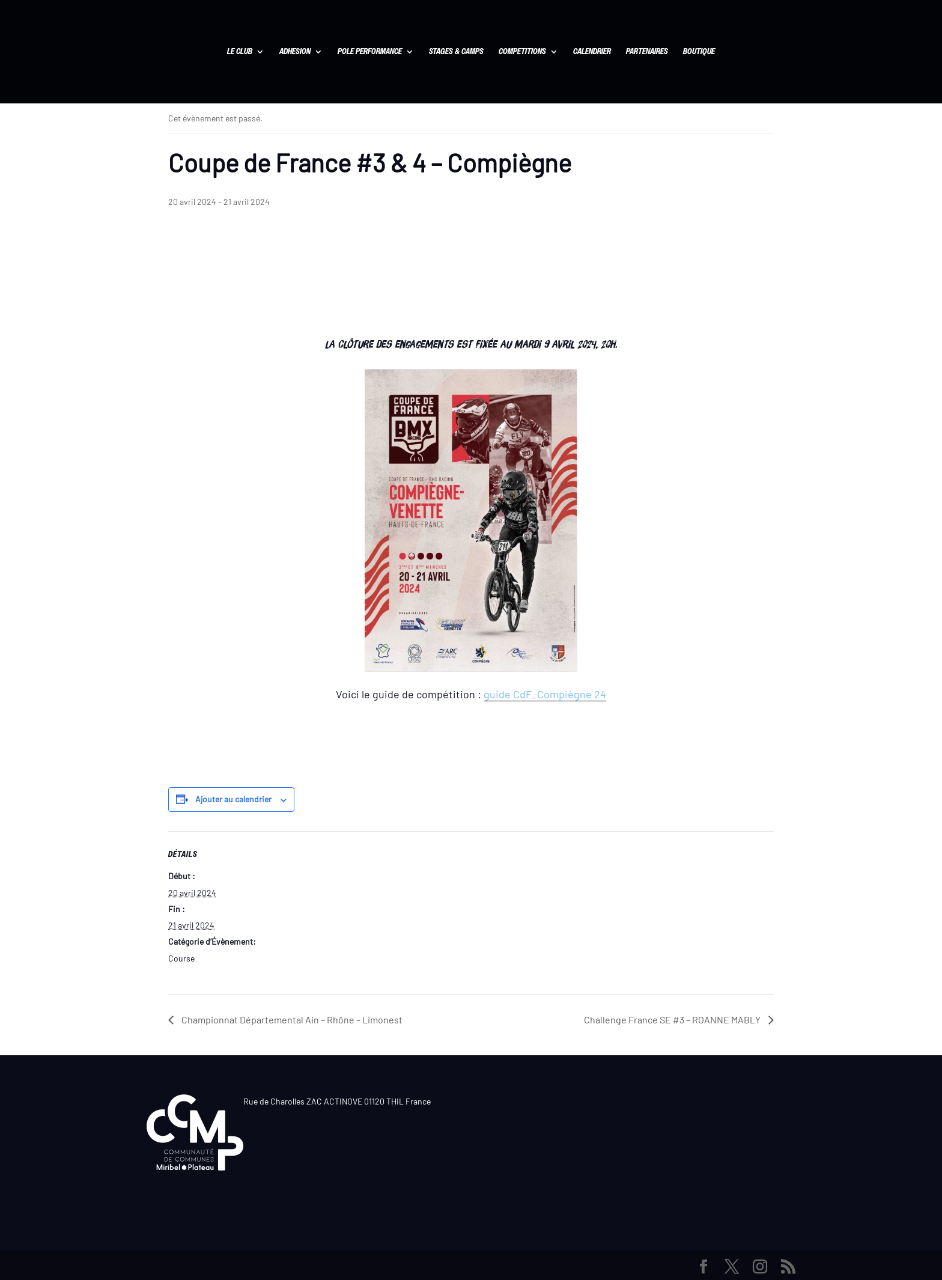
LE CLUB (239, 52)
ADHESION (295, 52)
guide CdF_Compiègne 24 (545, 694)
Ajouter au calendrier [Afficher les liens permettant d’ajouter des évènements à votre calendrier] (233, 799)
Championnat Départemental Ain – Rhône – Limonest (291, 1019)
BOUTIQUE (699, 52)
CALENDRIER (592, 52)
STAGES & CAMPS (456, 52)
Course (181, 958)
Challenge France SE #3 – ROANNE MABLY (673, 1019)
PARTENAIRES (647, 52)
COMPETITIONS (522, 52)
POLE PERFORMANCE (370, 52)
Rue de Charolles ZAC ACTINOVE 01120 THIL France (337, 1101)
